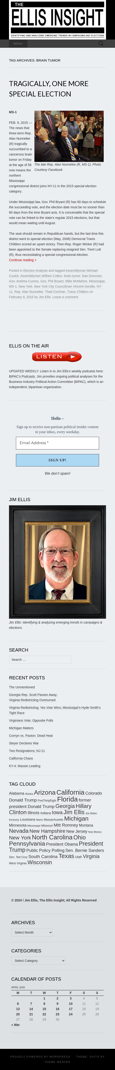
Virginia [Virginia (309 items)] (91, 856)
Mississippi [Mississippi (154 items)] (33, 825)
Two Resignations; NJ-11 (27, 751)
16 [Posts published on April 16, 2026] (57, 1009)
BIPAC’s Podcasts (22, 376)
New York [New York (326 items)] (20, 838)
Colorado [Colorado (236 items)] (93, 793)
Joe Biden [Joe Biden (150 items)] (91, 813)
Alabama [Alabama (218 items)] (16, 793)
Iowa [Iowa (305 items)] (57, 812)
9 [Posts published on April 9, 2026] (57, 1003)
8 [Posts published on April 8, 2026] (44, 1003)
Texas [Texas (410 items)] (66, 856)
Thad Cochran (55, 292)
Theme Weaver (57, 1062)
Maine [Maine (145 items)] (39, 819)
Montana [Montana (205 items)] (86, 825)
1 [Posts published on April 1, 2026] (44, 998)
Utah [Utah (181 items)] (78, 857)
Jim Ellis (45, 297)
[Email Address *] (57, 443)
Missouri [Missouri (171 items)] (47, 825)
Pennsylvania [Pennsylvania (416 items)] (27, 843)
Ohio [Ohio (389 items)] (79, 837)
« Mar (15, 1025)
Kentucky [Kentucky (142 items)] (14, 819)
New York (25, 286)
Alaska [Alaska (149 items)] (29, 793)
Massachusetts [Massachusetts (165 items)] (54, 819)
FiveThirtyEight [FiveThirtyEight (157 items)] (47, 800)
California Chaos (21, 758)
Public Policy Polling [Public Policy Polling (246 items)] (45, 850)
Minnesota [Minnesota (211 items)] (18, 825)
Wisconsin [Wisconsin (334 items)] (39, 862)
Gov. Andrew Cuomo (24, 281)
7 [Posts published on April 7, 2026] (31, 1003)
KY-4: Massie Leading (24, 766)
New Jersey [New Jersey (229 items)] (76, 831)
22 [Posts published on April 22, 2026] (44, 1014)
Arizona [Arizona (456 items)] (45, 792)
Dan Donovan (92, 276)
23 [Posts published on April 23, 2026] (57, 1014)
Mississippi (97, 281)
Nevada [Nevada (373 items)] (19, 831)
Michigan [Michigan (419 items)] (76, 818)
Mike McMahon (76, 281)
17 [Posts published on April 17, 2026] (71, 1009)
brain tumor (72, 276)
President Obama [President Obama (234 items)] (62, 844)
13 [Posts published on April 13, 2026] (18, 1009)
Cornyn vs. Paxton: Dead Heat (31, 735)
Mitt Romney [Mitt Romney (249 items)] (66, 825)
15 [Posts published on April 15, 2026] (44, 1009)
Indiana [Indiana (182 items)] (45, 813)
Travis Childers (78, 292)
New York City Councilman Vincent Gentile (64, 286)
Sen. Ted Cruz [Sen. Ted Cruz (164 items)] (18, 857)
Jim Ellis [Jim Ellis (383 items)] (74, 812)
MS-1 (13, 286)
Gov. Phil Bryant (52, 281)
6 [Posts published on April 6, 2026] (18, 1003)
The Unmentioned (22, 687)
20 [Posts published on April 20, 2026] (18, 1014)
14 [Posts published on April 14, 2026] (31, 1009)
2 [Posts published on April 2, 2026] (57, 998)
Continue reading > (22, 260)
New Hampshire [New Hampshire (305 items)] (48, 831)
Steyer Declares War (24, 743)
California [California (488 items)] (71, 792)
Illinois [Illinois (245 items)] (33, 812)
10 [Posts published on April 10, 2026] (71, 1003)
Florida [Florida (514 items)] (67, 799)
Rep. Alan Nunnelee (28, 292)
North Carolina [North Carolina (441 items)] (52, 837)
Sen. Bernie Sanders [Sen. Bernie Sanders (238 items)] (84, 850)
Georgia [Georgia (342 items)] (65, 806)
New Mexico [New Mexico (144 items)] (95, 831)
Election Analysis (35, 270)
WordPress (59, 1056)
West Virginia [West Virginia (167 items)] (18, 863)
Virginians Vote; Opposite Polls (31, 720)
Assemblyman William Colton (41, 276)
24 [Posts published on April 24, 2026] (71, 1014)
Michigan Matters (21, 728)
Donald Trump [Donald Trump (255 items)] (23, 800)
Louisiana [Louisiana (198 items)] (27, 819)
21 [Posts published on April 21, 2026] (31, 1014)
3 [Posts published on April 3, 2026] (71, 998)
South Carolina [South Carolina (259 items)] (43, 856)
